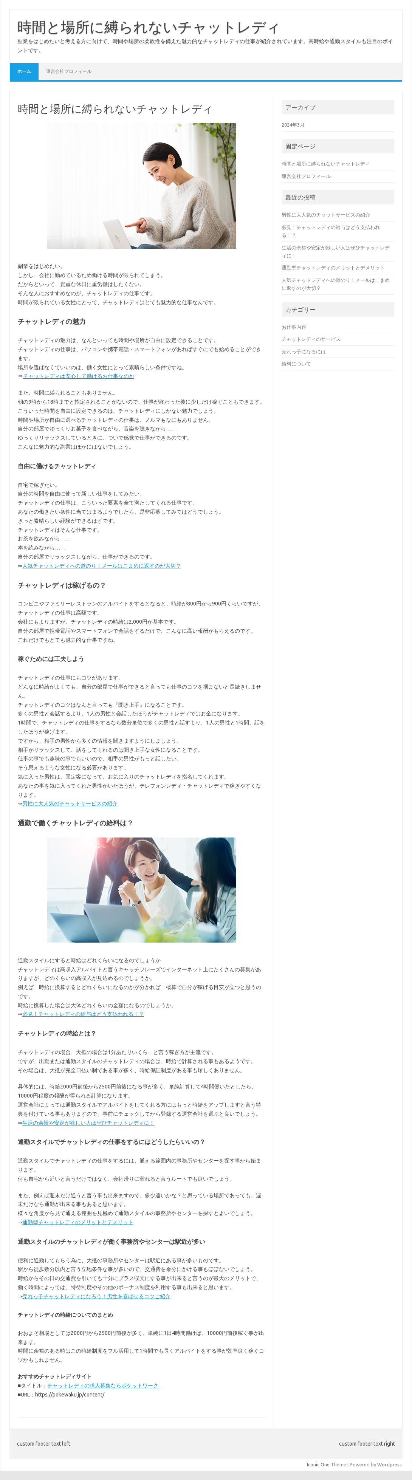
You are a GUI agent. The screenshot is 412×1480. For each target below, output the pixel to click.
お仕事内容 (294, 327)
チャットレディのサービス (311, 339)
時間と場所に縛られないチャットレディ (149, 27)
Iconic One (318, 1464)
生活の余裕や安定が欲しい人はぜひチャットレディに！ (88, 1123)
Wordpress (389, 1464)
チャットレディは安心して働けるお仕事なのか (78, 376)
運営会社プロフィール (68, 71)
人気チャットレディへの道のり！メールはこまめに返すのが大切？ (101, 566)
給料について (296, 363)
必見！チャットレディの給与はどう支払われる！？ (83, 1014)
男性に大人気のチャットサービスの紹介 (70, 803)
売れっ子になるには (304, 351)
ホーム (24, 71)
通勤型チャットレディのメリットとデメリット (77, 1222)
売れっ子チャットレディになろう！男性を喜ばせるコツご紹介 (96, 1296)
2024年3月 (293, 124)
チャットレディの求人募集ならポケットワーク (102, 1385)
